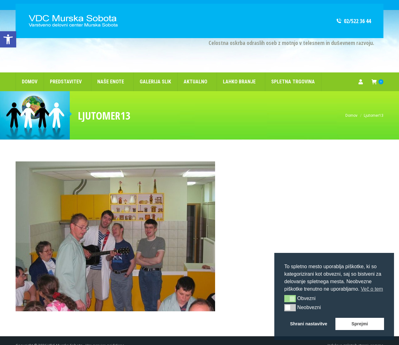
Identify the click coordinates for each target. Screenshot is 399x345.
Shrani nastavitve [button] (308, 323)
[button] (290, 298)
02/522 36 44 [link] (353, 10)
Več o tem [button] (372, 289)
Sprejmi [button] (359, 323)
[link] (8, 39)
